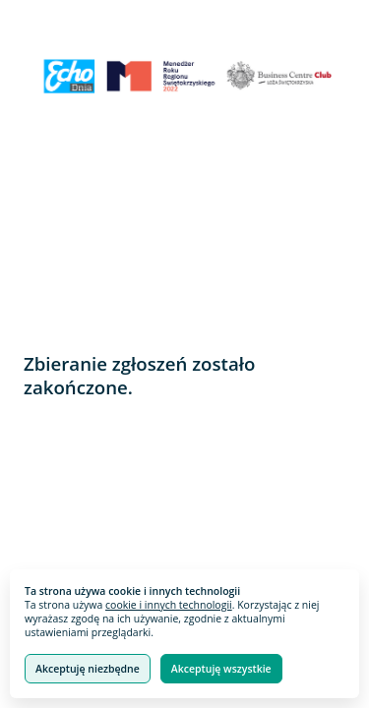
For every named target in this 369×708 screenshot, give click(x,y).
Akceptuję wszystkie (221, 669)
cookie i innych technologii (168, 605)
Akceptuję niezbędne (87, 669)
